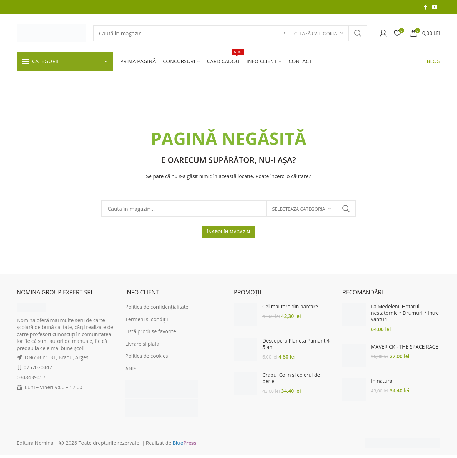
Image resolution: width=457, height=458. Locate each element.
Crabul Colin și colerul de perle (291, 378)
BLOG (433, 61)
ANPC (132, 368)
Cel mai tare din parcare (290, 306)
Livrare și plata (142, 343)
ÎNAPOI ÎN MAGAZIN (228, 232)
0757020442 (38, 367)
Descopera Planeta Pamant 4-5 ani (296, 344)
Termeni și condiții (146, 319)
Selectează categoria (310, 33)
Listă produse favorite (150, 331)
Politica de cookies (146, 355)
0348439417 (31, 377)
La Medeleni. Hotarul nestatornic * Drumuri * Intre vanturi (405, 313)
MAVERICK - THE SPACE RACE (404, 347)
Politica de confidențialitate (157, 306)
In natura (381, 381)
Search (358, 33)
